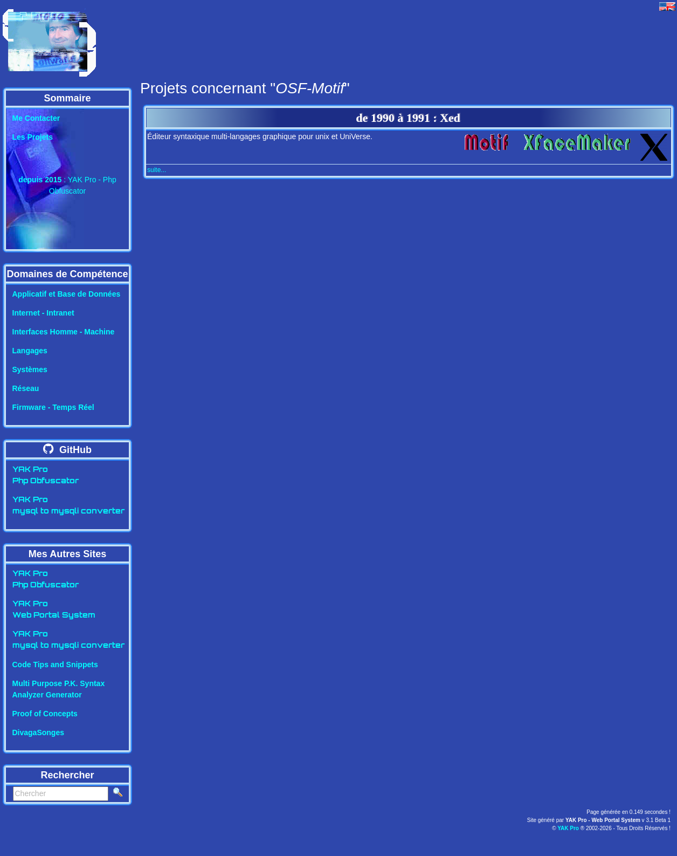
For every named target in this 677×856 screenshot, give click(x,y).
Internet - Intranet (43, 313)
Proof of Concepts (45, 713)
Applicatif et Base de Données (66, 294)
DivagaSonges (38, 732)
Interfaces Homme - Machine (63, 331)
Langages (29, 350)
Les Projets (32, 137)
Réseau (25, 388)
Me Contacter (36, 118)
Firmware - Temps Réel (53, 407)
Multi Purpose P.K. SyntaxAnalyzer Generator (58, 689)
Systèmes (29, 369)
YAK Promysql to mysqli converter (68, 506)
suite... (156, 170)
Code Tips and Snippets (55, 664)
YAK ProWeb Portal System (53, 610)
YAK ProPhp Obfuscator (45, 475)
